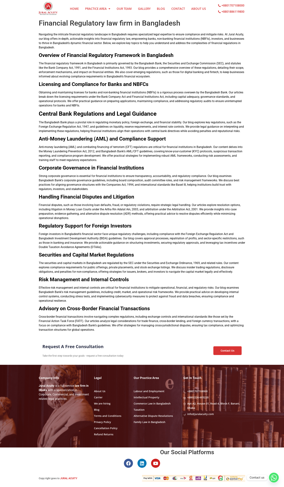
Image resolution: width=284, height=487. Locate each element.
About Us (198, 9)
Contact (178, 9)
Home (74, 9)
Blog (161, 9)
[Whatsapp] (274, 477)
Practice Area (97, 8)
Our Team (124, 9)
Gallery (144, 9)
